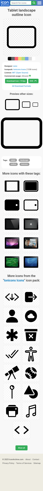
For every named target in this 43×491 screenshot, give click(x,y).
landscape (24, 160)
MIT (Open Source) (20, 72)
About (28, 459)
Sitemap (37, 463)
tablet (13, 160)
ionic (15, 66)
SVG (33, 81)
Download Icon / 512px (16, 81)
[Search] (33, 3)
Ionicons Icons (19, 69)
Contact (35, 459)
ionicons (24, 164)
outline (13, 164)
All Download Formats (21, 86)
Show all (21, 448)
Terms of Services (24, 463)
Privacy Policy (8, 463)
